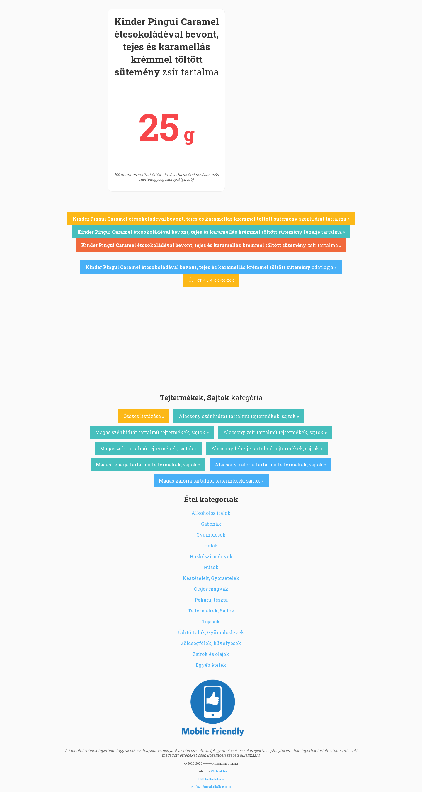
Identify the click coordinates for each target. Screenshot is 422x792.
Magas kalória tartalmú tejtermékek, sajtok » (211, 481)
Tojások (211, 621)
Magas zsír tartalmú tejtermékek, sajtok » (148, 448)
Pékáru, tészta (211, 600)
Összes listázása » (143, 416)
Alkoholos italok (211, 513)
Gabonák (211, 524)
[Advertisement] (211, 343)
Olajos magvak (211, 589)
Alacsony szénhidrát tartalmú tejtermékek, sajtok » (239, 416)
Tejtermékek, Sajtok (211, 610)
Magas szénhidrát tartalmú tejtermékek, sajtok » (152, 432)
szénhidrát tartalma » (211, 219)
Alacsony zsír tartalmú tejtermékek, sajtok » (275, 432)
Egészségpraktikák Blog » (211, 786)
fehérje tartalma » (211, 232)
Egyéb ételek (211, 665)
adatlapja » (211, 267)
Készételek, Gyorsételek (211, 578)
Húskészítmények (211, 556)
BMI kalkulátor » (211, 779)
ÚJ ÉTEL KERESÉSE (211, 280)
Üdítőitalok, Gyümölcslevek (211, 632)
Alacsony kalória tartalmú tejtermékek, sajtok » (270, 464)
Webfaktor (219, 771)
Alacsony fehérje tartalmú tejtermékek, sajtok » (266, 448)
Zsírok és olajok (211, 654)
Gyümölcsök (211, 535)
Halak (211, 545)
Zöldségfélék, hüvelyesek (211, 643)
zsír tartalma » (211, 245)
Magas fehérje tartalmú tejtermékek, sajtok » (148, 464)
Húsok (211, 567)
